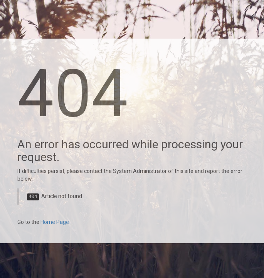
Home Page (54, 222)
